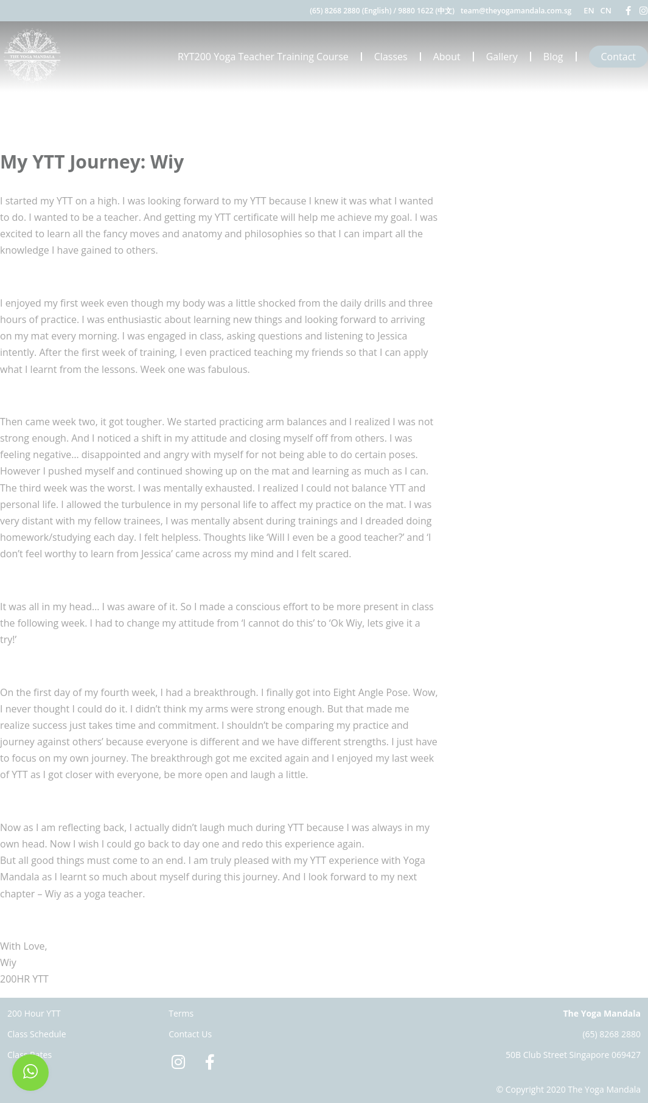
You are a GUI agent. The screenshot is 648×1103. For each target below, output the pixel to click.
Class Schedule (36, 1034)
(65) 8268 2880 (611, 1034)
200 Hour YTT (34, 1013)
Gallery (502, 56)
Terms (181, 1013)
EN (589, 10)
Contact (618, 56)
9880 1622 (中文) (426, 10)
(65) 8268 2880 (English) (350, 10)
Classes (391, 56)
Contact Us (190, 1034)
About (447, 56)
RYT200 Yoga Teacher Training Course (263, 56)
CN (606, 10)
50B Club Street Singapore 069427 (573, 1054)
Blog (553, 56)
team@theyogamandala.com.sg (516, 10)
